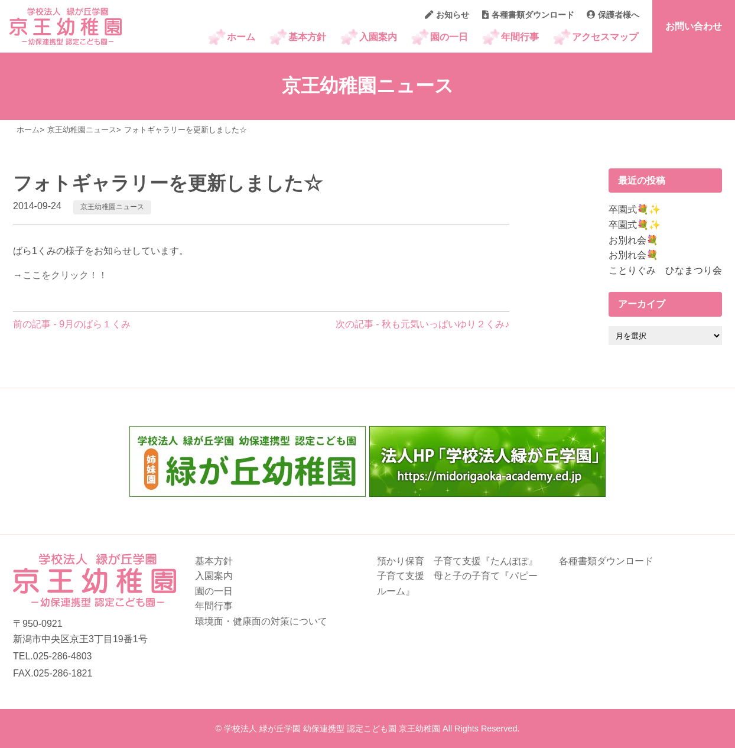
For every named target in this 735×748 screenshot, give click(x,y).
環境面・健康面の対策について (261, 621)
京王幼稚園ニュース (112, 207)
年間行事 (520, 37)
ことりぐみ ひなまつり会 (665, 270)
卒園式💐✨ (635, 209)
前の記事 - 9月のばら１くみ (72, 324)
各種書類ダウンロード (528, 14)
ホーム (241, 37)
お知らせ (447, 14)
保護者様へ (613, 14)
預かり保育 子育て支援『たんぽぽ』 (457, 561)
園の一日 (449, 37)
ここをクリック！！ (65, 275)
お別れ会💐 (633, 240)
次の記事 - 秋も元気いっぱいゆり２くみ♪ (422, 324)
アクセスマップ (605, 37)
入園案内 (378, 37)
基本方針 (307, 37)
